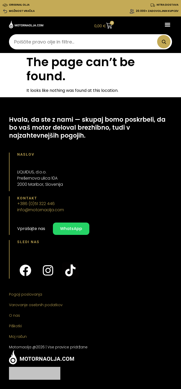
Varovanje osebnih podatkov (36, 304)
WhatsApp (71, 229)
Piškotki (15, 326)
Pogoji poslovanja (25, 294)
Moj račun (18, 336)
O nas (14, 315)
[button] (167, 24)
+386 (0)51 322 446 (36, 204)
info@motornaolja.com (40, 210)
